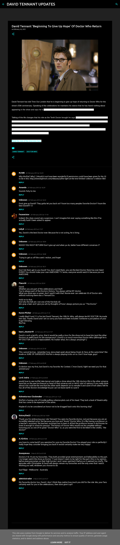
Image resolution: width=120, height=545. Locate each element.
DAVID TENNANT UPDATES (31, 4)
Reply (21, 182)
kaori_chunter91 (26, 332)
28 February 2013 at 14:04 (40, 415)
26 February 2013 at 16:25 (34, 173)
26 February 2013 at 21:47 (44, 332)
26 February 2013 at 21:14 (41, 313)
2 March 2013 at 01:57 (40, 479)
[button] (13, 34)
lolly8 (21, 229)
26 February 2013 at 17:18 (39, 214)
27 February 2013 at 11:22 (52, 397)
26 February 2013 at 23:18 (37, 348)
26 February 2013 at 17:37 (34, 229)
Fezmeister (24, 214)
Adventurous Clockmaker (30, 396)
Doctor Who (32, 151)
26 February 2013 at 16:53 (37, 200)
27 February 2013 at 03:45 (39, 378)
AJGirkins (23, 439)
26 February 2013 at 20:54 (36, 283)
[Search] (58, 4)
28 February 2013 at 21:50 (38, 439)
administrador (25, 479)
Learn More (56, 542)
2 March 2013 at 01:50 (38, 453)
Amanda (22, 187)
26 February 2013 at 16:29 (36, 187)
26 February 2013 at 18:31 (37, 266)
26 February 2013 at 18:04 (37, 241)
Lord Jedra (24, 378)
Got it (67, 542)
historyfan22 (25, 415)
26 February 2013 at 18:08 (37, 254)
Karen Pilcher (25, 313)
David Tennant (18, 151)
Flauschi (22, 283)
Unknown (23, 200)
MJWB (22, 173)
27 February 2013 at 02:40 (37, 363)
